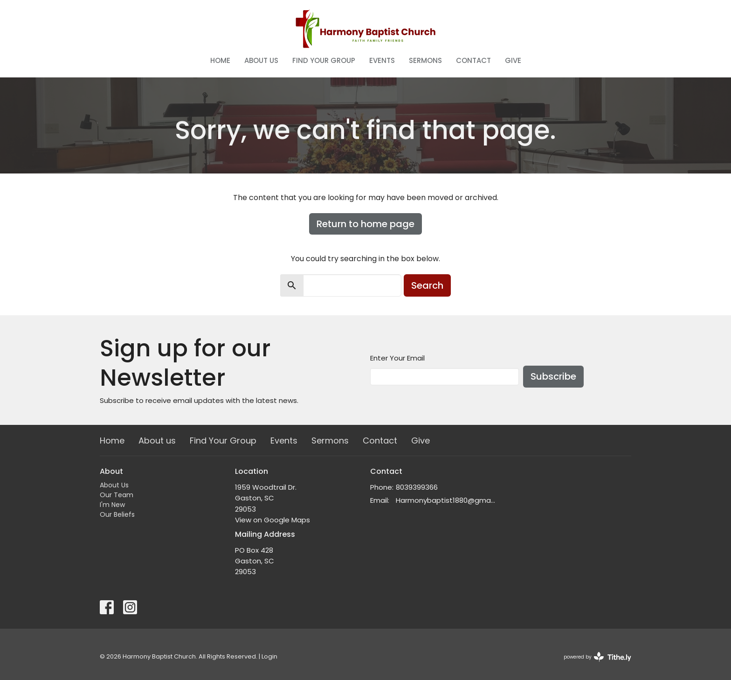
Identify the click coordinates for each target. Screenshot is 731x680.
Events (382, 60)
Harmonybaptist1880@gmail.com (446, 500)
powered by (597, 657)
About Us (114, 485)
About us (261, 60)
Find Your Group (323, 60)
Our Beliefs (117, 514)
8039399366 (417, 487)
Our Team (116, 495)
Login (269, 656)
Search (427, 285)
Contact (473, 60)
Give (513, 60)
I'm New (112, 504)
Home (220, 60)
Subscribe (553, 376)
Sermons (425, 60)
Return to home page (365, 223)
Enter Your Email (397, 358)
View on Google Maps (272, 520)
